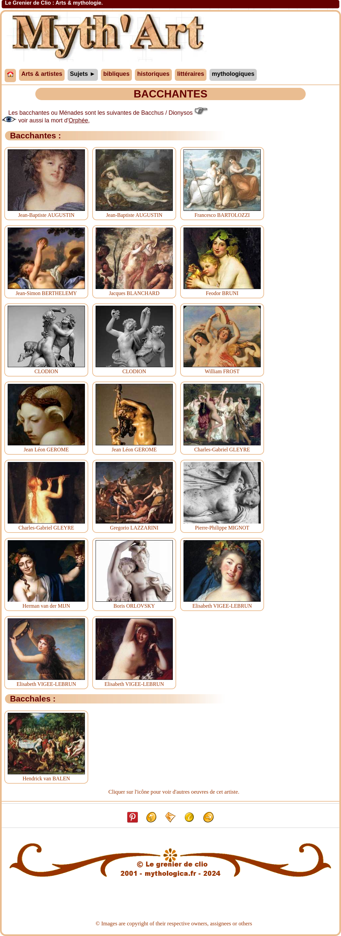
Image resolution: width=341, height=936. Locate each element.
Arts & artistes (41, 74)
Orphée (78, 120)
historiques (153, 74)
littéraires (190, 74)
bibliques (116, 74)
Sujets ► (83, 74)
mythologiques (233, 74)
